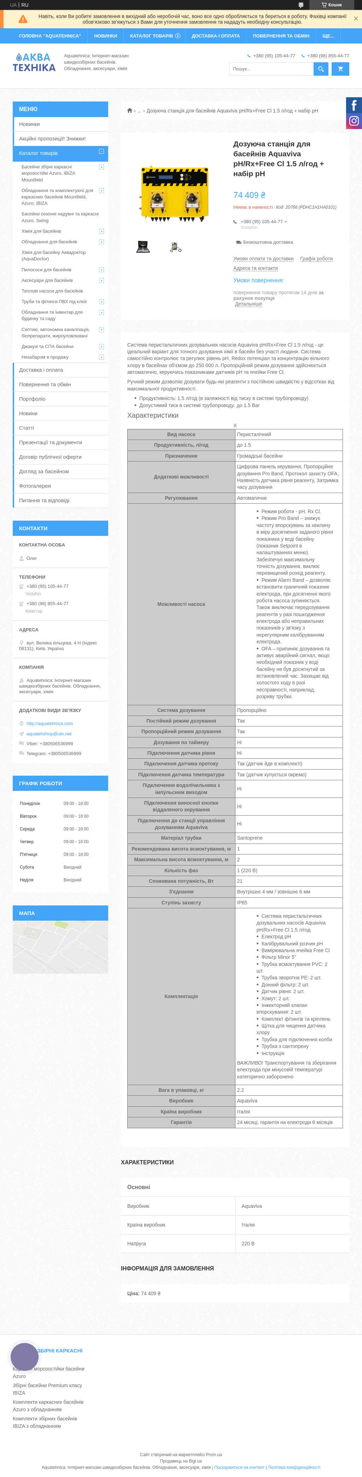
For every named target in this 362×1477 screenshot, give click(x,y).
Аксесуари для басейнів (47, 280)
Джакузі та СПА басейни (48, 346)
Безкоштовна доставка (268, 242)
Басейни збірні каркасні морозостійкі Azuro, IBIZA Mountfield (48, 173)
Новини (28, 413)
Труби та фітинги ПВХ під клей (54, 301)
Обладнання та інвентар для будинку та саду (52, 315)
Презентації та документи (50, 442)
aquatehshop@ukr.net (49, 733)
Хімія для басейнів (41, 231)
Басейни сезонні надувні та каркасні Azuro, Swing (60, 217)
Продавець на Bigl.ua (181, 1461)
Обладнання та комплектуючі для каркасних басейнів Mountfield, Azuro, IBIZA (57, 197)
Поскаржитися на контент (239, 1467)
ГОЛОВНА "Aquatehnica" (50, 36)
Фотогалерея (35, 486)
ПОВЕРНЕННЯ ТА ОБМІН (281, 36)
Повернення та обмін (45, 384)
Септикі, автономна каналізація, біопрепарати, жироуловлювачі (56, 332)
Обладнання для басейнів (49, 241)
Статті (26, 428)
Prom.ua (214, 1454)
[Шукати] (321, 69)
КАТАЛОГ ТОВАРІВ (151, 36)
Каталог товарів (38, 153)
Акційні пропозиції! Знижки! (52, 138)
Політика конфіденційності (294, 1467)
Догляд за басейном (44, 471)
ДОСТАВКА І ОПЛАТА (216, 36)
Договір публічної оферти (50, 457)
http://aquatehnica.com (50, 723)
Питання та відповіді (44, 500)
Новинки (29, 124)
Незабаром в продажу (45, 357)
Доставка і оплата (41, 370)
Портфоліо (32, 399)
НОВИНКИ (105, 36)
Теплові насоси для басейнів (52, 291)
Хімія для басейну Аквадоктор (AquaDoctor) (54, 255)
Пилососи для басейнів (46, 269)
